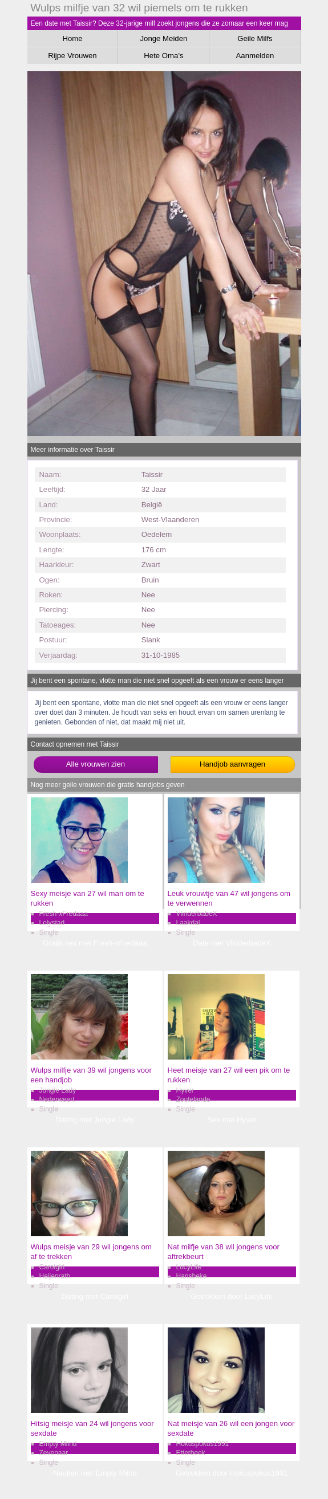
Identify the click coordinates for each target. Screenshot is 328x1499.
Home (72, 38)
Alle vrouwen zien (95, 764)
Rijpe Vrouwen (72, 55)
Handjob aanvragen (232, 764)
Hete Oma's (163, 55)
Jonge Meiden (164, 38)
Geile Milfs (255, 38)
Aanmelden (255, 55)
